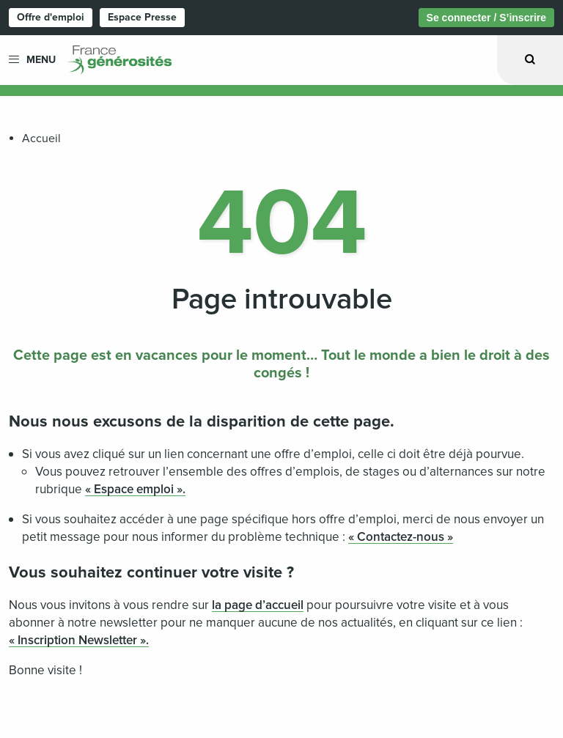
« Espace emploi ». (135, 489)
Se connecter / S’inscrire (486, 17)
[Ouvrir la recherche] (530, 60)
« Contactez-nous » (400, 537)
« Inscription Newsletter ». (79, 640)
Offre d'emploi (50, 17)
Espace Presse (142, 17)
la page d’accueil (257, 605)
